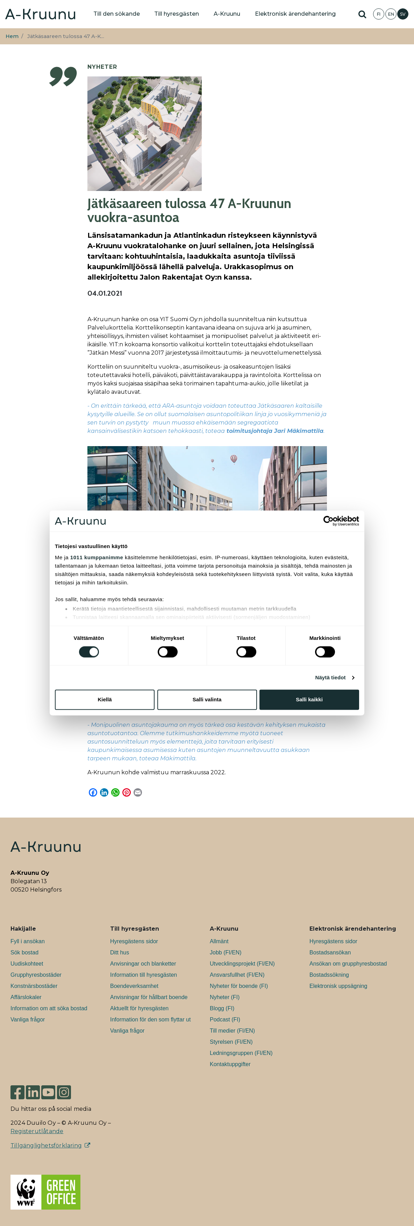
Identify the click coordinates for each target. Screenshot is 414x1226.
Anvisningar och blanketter (143, 964)
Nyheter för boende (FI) (239, 986)
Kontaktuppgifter (230, 1064)
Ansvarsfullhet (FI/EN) (237, 975)
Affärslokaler (26, 997)
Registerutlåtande (36, 1131)
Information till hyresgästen (143, 975)
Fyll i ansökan (27, 941)
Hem (12, 36)
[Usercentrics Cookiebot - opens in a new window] (328, 521)
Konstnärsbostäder (33, 986)
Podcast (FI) (225, 1019)
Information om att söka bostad (48, 1008)
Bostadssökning (329, 975)
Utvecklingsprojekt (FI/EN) (242, 964)
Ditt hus (119, 952)
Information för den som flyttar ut (150, 1019)
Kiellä (105, 700)
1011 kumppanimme (96, 557)
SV (403, 14)
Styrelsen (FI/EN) (231, 1042)
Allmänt (219, 941)
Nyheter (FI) (225, 997)
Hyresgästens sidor (134, 941)
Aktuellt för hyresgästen (139, 1008)
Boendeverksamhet (134, 986)
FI (378, 14)
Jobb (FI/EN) (226, 952)
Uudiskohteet (26, 964)
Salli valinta (207, 700)
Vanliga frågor (27, 1019)
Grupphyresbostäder (36, 975)
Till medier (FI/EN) (232, 1031)
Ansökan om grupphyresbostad (348, 964)
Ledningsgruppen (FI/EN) (241, 1053)
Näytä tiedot (330, 677)
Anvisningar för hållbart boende (148, 997)
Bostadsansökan (330, 952)
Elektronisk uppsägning (338, 986)
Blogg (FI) (222, 1008)
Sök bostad (24, 952)
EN (391, 14)
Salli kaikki (309, 700)
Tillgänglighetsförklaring (46, 1145)
